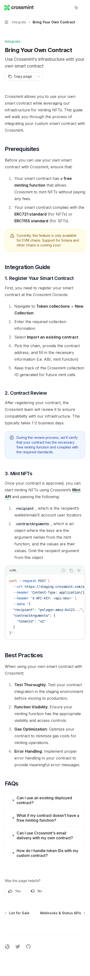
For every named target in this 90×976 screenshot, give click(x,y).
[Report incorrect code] (63, 570)
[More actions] (83, 7)
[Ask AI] (79, 570)
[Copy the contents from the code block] (71, 570)
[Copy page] (20, 76)
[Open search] (67, 8)
